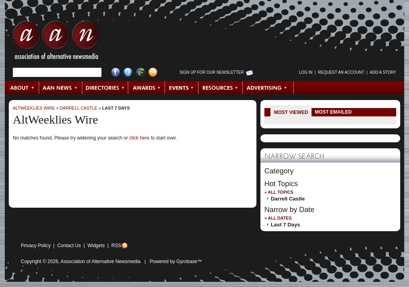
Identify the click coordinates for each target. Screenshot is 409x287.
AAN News (61, 87)
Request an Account (341, 72)
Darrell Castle (78, 108)
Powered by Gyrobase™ (176, 261)
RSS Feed (152, 72)
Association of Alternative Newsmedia (101, 261)
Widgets (96, 245)
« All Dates (278, 218)
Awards (146, 87)
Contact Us (69, 245)
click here (139, 138)
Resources (221, 87)
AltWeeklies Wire (34, 108)
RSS (116, 245)
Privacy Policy (36, 245)
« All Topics (278, 192)
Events (182, 87)
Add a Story (383, 72)
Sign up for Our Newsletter (212, 72)
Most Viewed (291, 112)
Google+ (140, 72)
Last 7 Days (116, 108)
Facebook (115, 72)
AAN (56, 42)
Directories (105, 87)
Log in (305, 72)
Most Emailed (333, 112)
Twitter (128, 72)
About (22, 87)
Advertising (268, 87)
